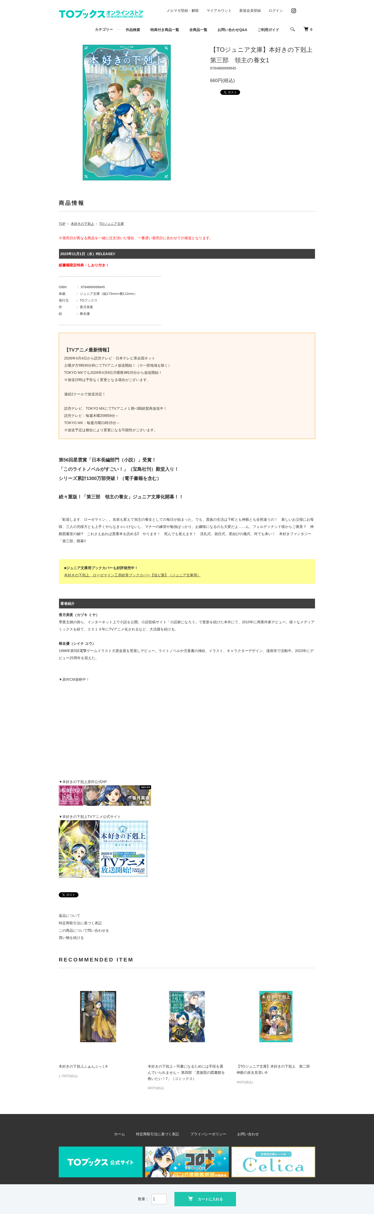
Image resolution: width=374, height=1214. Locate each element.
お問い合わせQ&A (232, 30)
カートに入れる (205, 1198)
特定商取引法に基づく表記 (80, 923)
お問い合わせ (243, 1134)
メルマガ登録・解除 (182, 10)
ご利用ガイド (268, 30)
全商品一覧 (198, 30)
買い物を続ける (71, 938)
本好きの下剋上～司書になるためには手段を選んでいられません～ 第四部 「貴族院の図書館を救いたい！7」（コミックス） (186, 1072)
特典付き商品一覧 (164, 30)
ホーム (125, 1134)
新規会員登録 (250, 10)
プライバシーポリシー (207, 1134)
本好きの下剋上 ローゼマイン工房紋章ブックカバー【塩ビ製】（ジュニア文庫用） (132, 575)
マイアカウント (219, 10)
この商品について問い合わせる (84, 930)
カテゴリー (104, 29)
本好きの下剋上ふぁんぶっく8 (83, 1066)
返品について (69, 916)
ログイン (276, 10)
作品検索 (133, 30)
